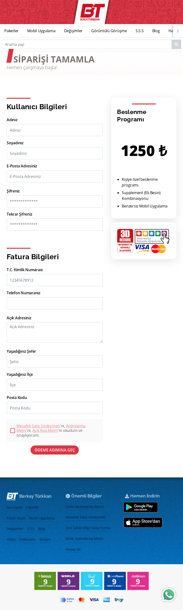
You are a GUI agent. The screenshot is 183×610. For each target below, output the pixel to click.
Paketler (11, 30)
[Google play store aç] (140, 507)
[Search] (91, 44)
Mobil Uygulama (41, 30)
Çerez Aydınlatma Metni (85, 506)
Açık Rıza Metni (45, 430)
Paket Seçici (16, 518)
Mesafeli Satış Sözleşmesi (38, 426)
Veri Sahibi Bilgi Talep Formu (88, 528)
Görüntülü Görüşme (109, 30)
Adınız (12, 120)
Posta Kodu (17, 397)
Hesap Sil (73, 549)
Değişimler (73, 30)
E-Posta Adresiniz (22, 166)
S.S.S (140, 30)
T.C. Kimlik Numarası (25, 270)
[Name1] (176, 44)
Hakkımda (28, 539)
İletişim (45, 539)
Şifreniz (13, 191)
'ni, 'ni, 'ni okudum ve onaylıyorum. (51, 431)
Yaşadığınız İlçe (20, 374)
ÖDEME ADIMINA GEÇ (55, 450)
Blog (156, 30)
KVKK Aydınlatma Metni (84, 538)
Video (11, 539)
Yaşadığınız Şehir (21, 351)
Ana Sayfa (14, 507)
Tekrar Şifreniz (19, 214)
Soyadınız (15, 143)
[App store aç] (143, 522)
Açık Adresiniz (19, 318)
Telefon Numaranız (24, 293)
